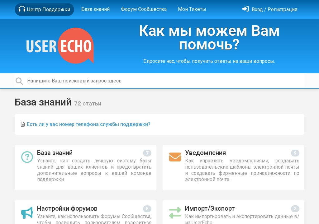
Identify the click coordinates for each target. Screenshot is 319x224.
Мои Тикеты (192, 9)
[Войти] (270, 9)
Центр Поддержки (44, 9)
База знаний (95, 9)
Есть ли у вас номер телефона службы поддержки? (88, 124)
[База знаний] (85, 167)
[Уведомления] (233, 167)
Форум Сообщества (144, 9)
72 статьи (88, 103)
